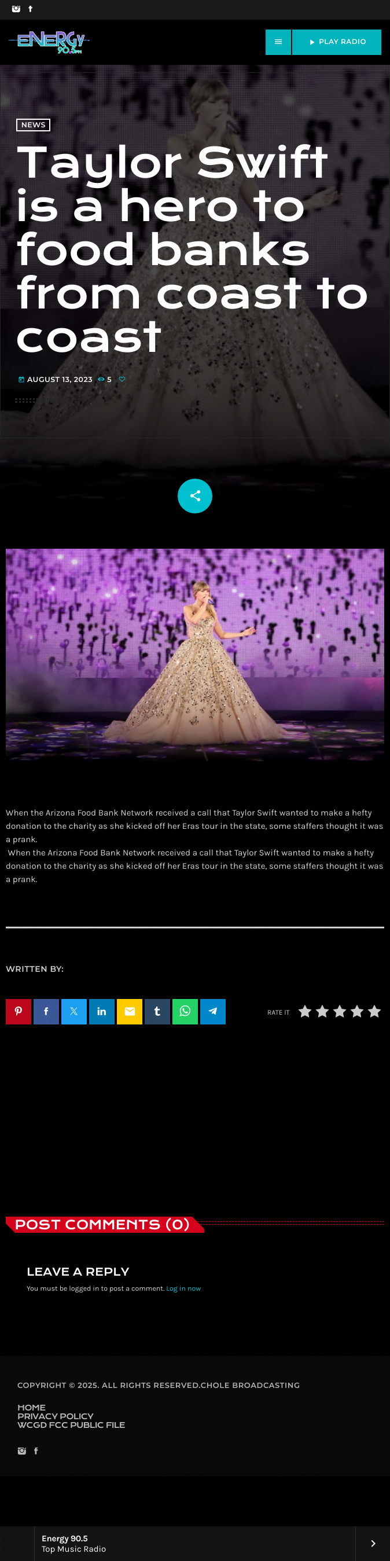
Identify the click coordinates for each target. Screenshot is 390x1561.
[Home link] (49, 42)
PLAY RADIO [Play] (336, 42)
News (33, 150)
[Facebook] (30, 10)
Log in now (183, 1338)
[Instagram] (16, 10)
